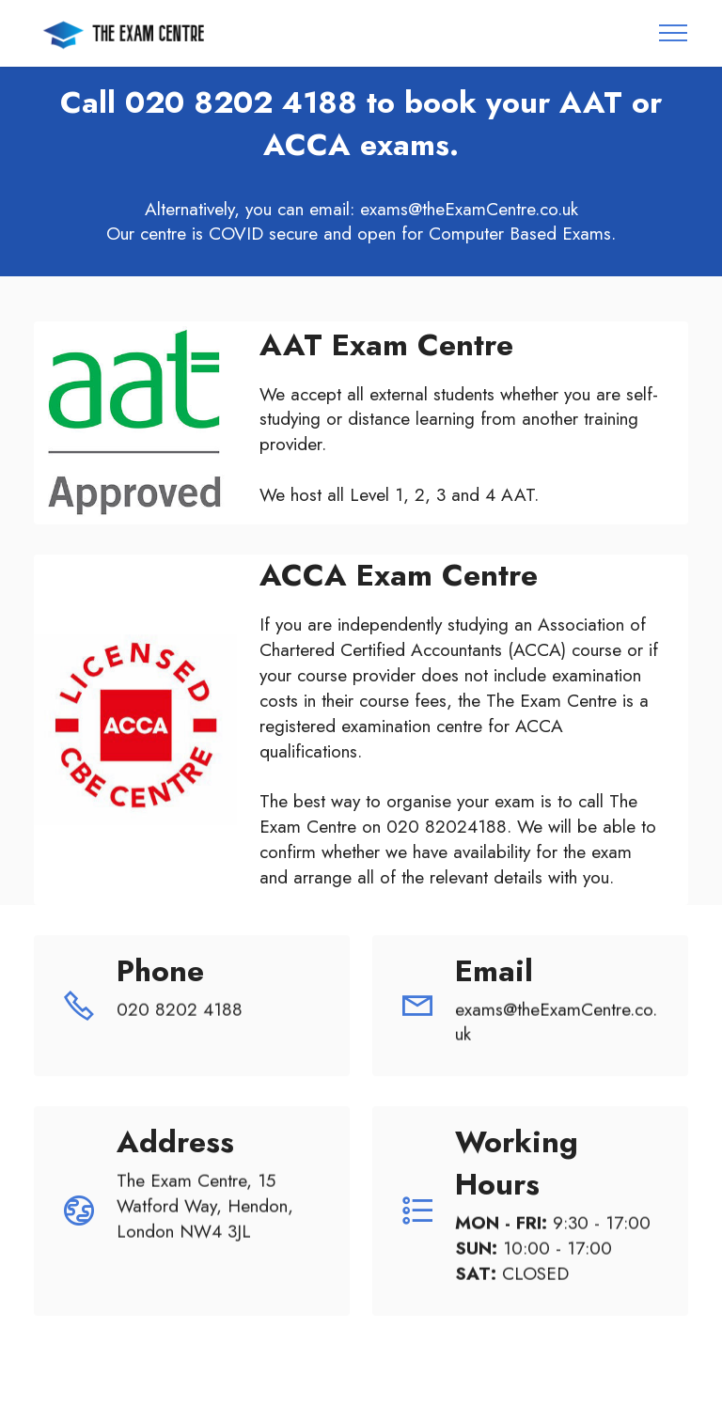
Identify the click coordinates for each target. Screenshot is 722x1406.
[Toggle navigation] (673, 32)
